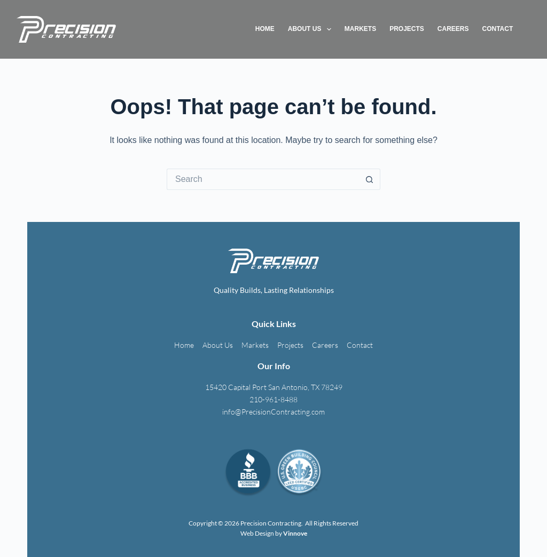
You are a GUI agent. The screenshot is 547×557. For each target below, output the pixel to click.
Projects (406, 29)
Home (265, 29)
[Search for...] (263, 179)
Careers (453, 29)
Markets (360, 29)
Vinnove (295, 533)
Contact (497, 29)
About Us (311, 29)
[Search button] (369, 179)
